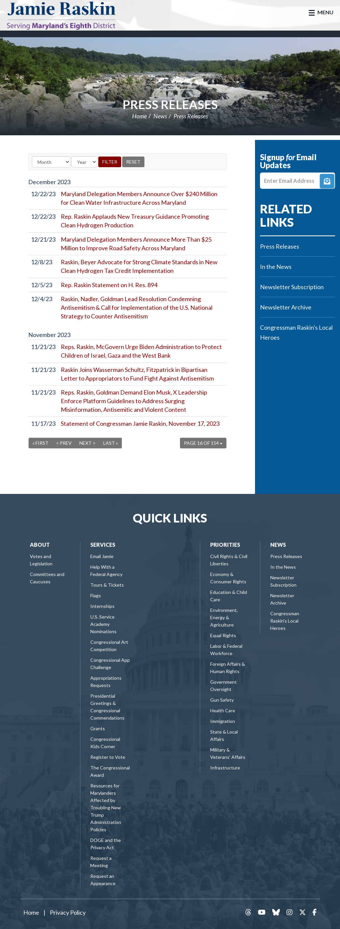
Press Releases (170, 104)
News (160, 116)
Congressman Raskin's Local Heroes (296, 332)
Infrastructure (225, 767)
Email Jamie (102, 556)
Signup (327, 181)
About (40, 544)
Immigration (222, 721)
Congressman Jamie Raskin (68, 15)
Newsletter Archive (285, 307)
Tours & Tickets (107, 585)
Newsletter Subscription (292, 286)
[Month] (51, 162)
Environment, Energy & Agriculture (224, 617)
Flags (95, 595)
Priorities (225, 544)
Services (102, 544)
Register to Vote (107, 757)
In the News (276, 266)
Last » (110, 443)
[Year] (84, 162)
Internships (102, 606)
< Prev (64, 443)
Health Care (222, 710)
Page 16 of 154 (203, 443)
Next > (87, 443)
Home (139, 116)
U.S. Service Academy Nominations (103, 624)
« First (40, 443)
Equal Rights (223, 635)
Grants (97, 728)
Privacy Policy (68, 912)
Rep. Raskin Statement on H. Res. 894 (109, 285)
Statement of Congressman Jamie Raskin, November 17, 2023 (140, 423)
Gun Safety (222, 700)
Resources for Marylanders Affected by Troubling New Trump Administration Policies (105, 807)
